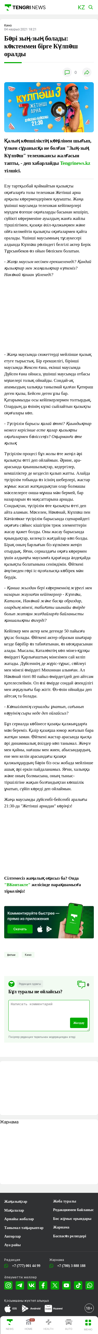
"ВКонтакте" (17, 884)
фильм (11, 954)
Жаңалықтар (15, 1201)
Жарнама (61, 1227)
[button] (81, 7)
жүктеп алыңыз (36, 1301)
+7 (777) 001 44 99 (25, 1266)
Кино (28, 954)
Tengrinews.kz (75, 163)
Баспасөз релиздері (69, 1236)
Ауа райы (12, 1245)
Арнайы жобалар (19, 1219)
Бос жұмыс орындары (72, 1219)
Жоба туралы (64, 1201)
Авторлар (12, 1236)
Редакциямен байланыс (73, 1210)
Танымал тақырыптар (23, 1228)
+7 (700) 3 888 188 (70, 1266)
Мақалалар (14, 1210)
